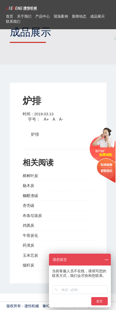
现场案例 (61, 16)
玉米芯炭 (30, 255)
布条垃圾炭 (32, 215)
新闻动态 (79, 16)
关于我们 (24, 16)
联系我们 (13, 21)
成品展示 (97, 16)
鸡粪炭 (28, 225)
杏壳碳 (28, 205)
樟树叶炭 (30, 175)
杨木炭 (28, 185)
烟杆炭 (28, 265)
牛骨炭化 (30, 235)
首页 (9, 16)
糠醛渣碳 (30, 195)
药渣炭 (28, 245)
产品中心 (42, 16)
